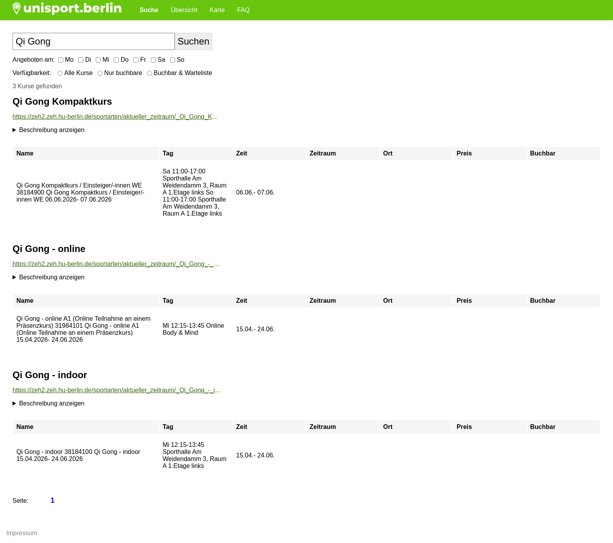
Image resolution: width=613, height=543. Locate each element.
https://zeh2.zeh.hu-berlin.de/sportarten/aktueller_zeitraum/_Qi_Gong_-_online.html (117, 264)
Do (121, 59)
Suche (149, 10)
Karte (217, 10)
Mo (66, 59)
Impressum (21, 533)
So (177, 59)
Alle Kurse (75, 73)
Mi (102, 59)
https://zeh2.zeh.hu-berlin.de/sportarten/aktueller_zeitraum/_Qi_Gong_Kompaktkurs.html (117, 116)
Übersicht (184, 10)
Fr (139, 59)
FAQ (243, 10)
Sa (158, 59)
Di (84, 59)
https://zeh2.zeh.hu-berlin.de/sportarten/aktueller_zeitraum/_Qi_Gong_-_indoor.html (117, 390)
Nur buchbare (119, 73)
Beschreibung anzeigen (51, 130)
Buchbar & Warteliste (179, 73)
